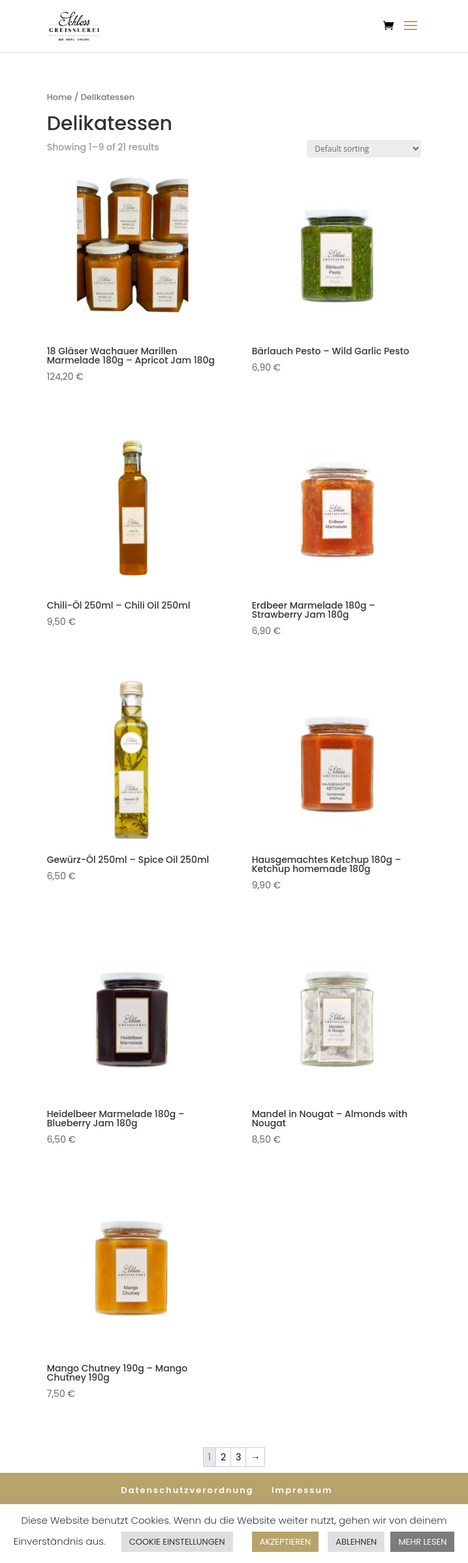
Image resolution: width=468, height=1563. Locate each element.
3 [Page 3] (238, 1457)
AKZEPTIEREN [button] (285, 1542)
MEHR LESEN (422, 1542)
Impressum (302, 1490)
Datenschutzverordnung (187, 1490)
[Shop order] (364, 149)
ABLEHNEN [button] (356, 1542)
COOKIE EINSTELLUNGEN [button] (177, 1542)
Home (59, 97)
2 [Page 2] (223, 1457)
